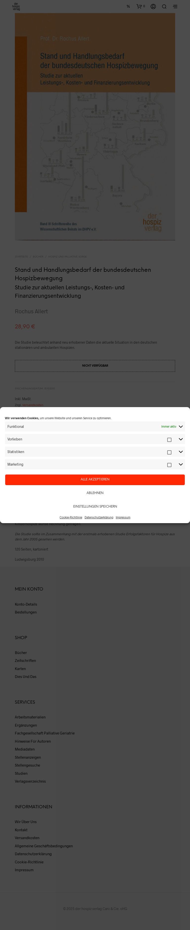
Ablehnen (95, 493)
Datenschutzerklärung (99, 517)
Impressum (123, 517)
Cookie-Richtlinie (71, 517)
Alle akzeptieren (95, 479)
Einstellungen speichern (95, 506)
